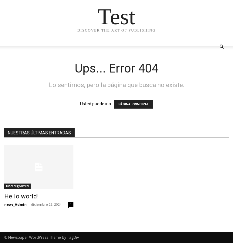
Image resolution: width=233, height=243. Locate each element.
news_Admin (15, 204)
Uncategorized (17, 186)
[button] (221, 47)
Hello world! (21, 196)
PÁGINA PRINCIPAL (133, 104)
